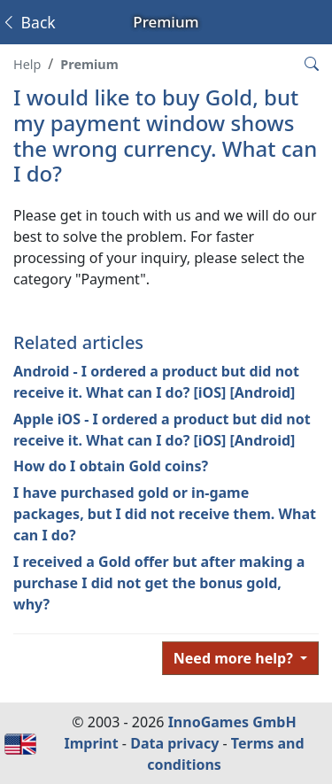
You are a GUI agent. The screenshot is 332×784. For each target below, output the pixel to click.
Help (27, 64)
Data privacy (174, 743)
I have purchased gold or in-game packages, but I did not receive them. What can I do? (164, 514)
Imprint (91, 743)
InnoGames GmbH (232, 722)
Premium (89, 64)
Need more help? (235, 658)
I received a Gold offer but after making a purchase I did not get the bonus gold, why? (159, 583)
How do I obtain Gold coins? (110, 466)
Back (28, 22)
